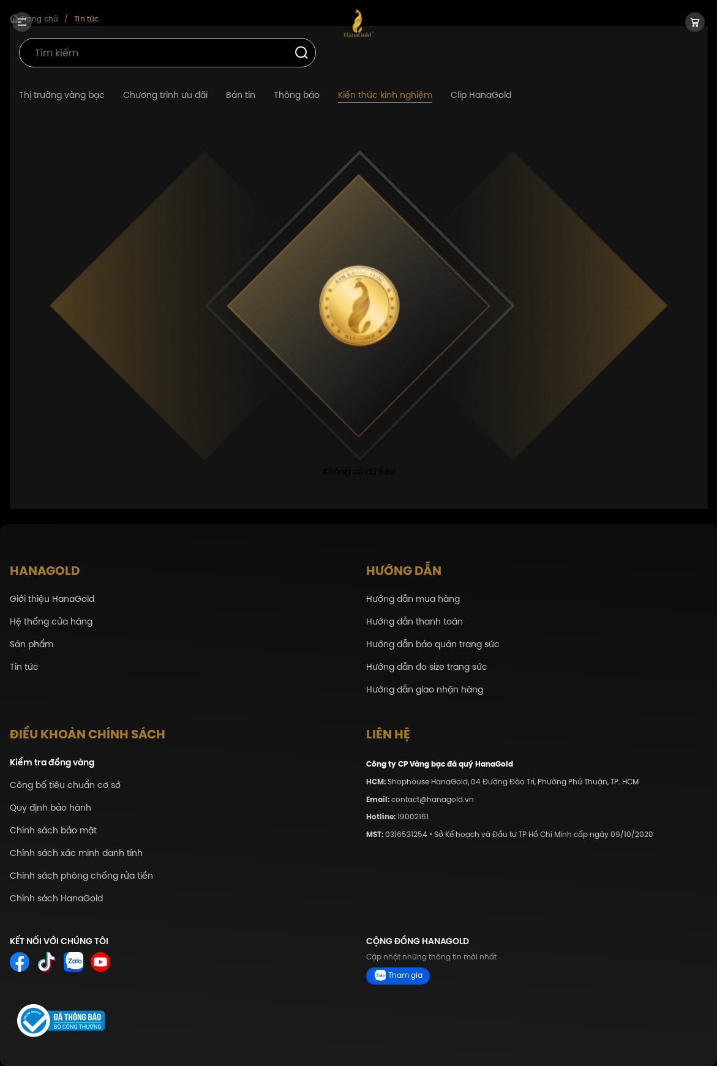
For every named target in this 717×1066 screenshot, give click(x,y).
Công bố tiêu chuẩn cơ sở (65, 785)
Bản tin (240, 95)
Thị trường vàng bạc (62, 95)
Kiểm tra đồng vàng (52, 762)
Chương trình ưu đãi (165, 95)
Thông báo (297, 95)
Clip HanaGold (481, 95)
